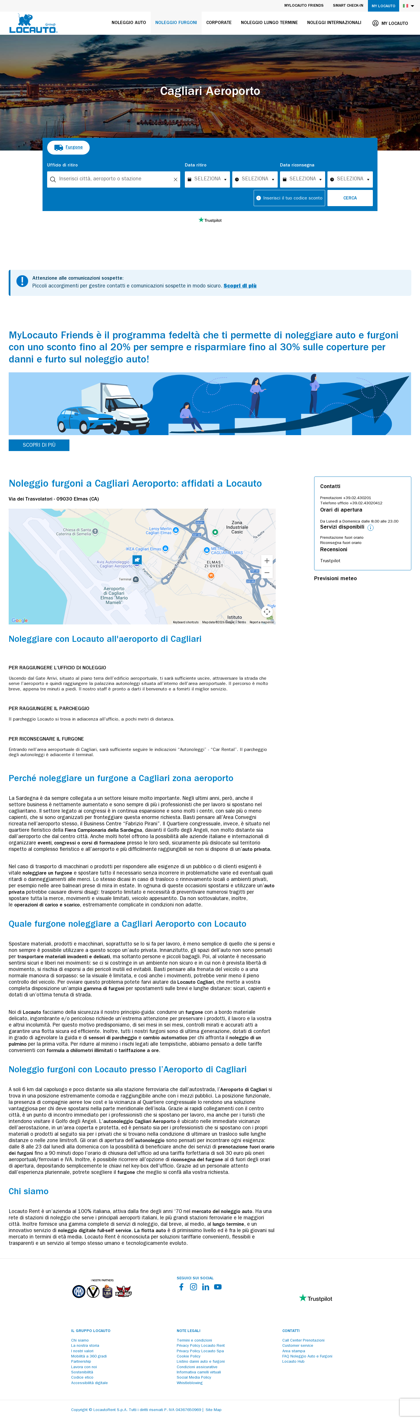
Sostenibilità (82, 1372)
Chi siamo (80, 1341)
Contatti (291, 1331)
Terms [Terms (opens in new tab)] (242, 622)
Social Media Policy (194, 1378)
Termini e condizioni (194, 1341)
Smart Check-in (348, 6)
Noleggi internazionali (334, 23)
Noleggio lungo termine (269, 23)
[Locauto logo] (33, 23)
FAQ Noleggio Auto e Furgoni (307, 1357)
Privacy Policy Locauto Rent (201, 1346)
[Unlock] (175, 179)
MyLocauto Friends (304, 6)
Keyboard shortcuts (186, 622)
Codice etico (82, 1378)
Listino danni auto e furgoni (201, 1362)
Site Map (214, 1410)
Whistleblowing (190, 1383)
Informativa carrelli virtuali (199, 1372)
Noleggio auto (129, 23)
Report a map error (262, 622)
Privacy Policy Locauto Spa (200, 1351)
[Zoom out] (267, 572)
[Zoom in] (267, 561)
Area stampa (293, 1351)
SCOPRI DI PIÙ (39, 445)
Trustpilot (330, 561)
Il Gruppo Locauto (90, 1331)
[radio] (68, 148)
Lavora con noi (84, 1367)
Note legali (188, 1331)
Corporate (219, 23)
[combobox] (113, 179)
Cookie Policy (188, 1357)
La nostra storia (85, 1346)
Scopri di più (240, 286)
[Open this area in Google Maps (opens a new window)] (19, 620)
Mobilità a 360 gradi (89, 1357)
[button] (137, 561)
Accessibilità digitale (89, 1383)
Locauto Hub (293, 1362)
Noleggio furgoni (176, 23)
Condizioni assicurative (197, 1367)
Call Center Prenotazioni (303, 1341)
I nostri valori (82, 1351)
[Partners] (101, 1302)
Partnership (81, 1362)
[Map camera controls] (267, 612)
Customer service (297, 1346)
